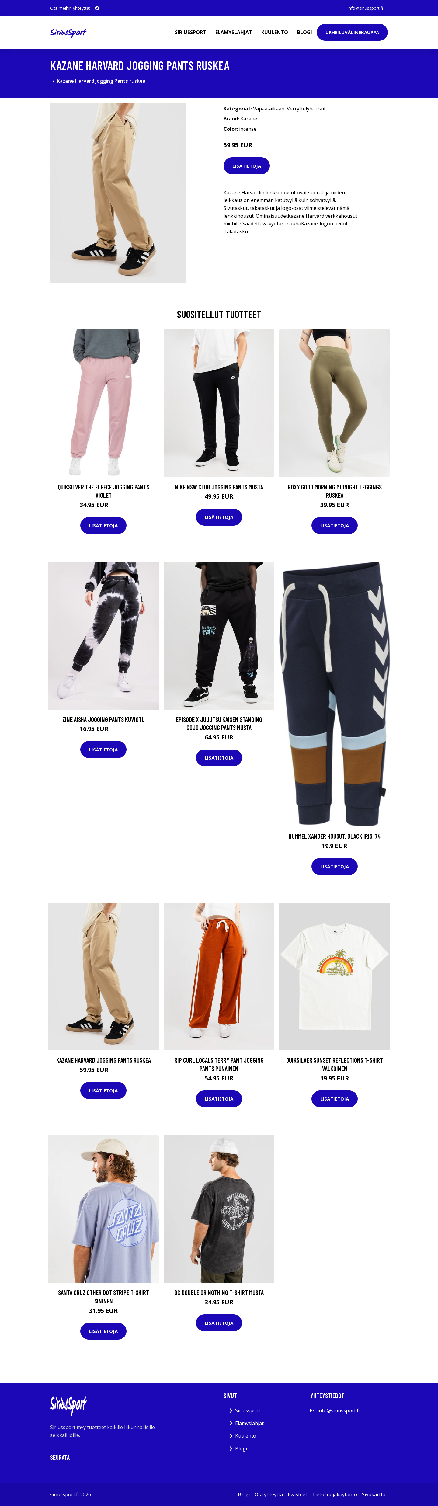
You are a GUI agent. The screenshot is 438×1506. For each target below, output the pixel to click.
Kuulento (274, 32)
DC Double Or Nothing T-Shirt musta (219, 1292)
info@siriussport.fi (365, 8)
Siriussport (190, 32)
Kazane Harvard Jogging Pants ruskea (103, 1060)
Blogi (304, 32)
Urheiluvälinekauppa (352, 32)
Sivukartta (373, 1494)
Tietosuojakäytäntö (334, 1494)
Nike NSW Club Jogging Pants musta (219, 487)
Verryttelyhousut (306, 108)
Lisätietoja (246, 166)
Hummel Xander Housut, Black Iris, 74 (335, 836)
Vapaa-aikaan (268, 108)
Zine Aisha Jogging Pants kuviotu (103, 719)
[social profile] (97, 8)
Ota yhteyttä (269, 1494)
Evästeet (297, 1494)
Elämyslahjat (233, 32)
